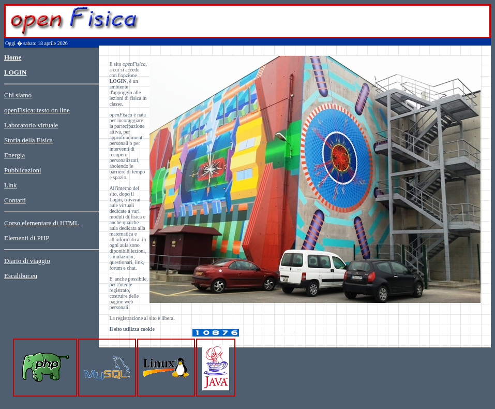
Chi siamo (18, 95)
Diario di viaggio (27, 261)
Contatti (15, 200)
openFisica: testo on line (37, 110)
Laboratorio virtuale (31, 125)
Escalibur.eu (20, 276)
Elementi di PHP (26, 238)
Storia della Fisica (28, 140)
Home (12, 57)
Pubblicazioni (22, 170)
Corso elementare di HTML (41, 223)
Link (10, 185)
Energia (14, 155)
